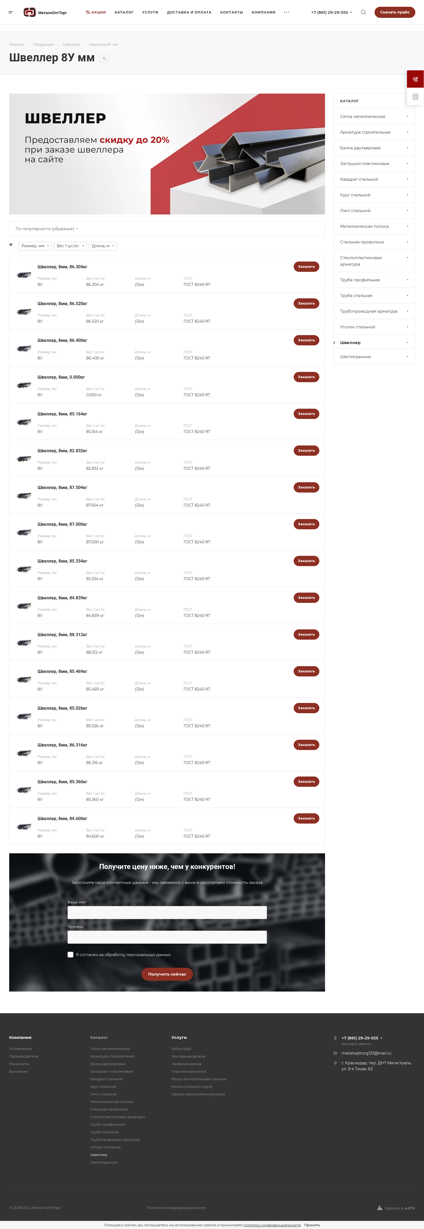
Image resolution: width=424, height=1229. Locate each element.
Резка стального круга (191, 1086)
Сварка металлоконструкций (198, 1094)
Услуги (179, 1037)
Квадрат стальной (375, 179)
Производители (23, 1056)
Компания (20, 1037)
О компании (20, 1048)
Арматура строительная (375, 132)
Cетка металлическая (375, 116)
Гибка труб (181, 1048)
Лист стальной (375, 210)
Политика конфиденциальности (176, 1207)
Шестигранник (375, 356)
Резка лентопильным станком (198, 1079)
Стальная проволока (375, 242)
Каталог (99, 1037)
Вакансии (18, 1071)
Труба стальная (375, 295)
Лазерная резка (186, 1064)
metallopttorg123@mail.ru (366, 1053)
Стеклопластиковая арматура (375, 261)
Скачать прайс (395, 12)
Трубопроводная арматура (375, 311)
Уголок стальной (375, 326)
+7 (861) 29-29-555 (329, 12)
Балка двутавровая (375, 147)
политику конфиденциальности (272, 1225)
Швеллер (375, 342)
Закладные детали (188, 1056)
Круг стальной (375, 194)
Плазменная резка (188, 1071)
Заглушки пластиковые (375, 163)
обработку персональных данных (138, 954)
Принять (312, 1225)
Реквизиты (19, 1064)
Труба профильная (375, 279)
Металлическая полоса (375, 226)
